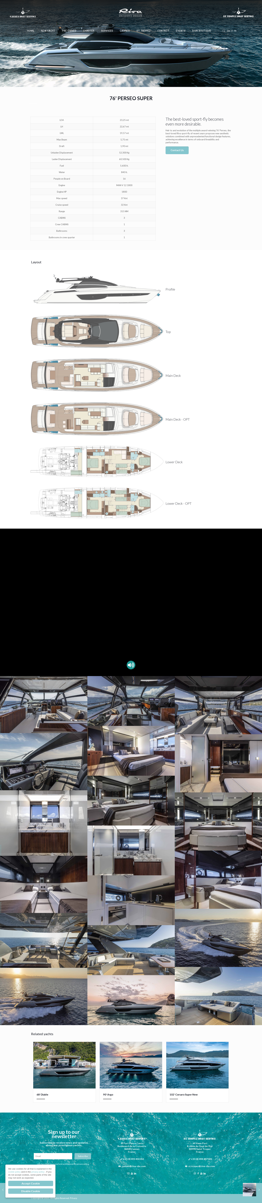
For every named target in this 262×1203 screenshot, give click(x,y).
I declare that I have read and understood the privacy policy (63, 1164)
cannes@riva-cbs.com (134, 1166)
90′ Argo (108, 1094)
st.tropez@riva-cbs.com (201, 1166)
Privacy (73, 1198)
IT (232, 31)
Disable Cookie (30, 1191)
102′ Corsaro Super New (184, 1094)
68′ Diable (42, 1094)
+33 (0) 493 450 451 (133, 1159)
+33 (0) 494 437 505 (201, 1159)
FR (235, 31)
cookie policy (14, 1172)
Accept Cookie (31, 1183)
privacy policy (38, 1172)
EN (228, 31)
